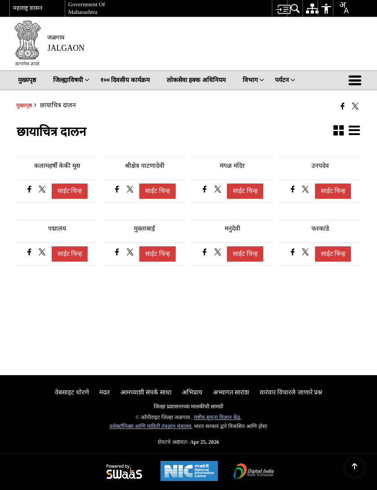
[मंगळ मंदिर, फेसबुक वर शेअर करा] (205, 190)
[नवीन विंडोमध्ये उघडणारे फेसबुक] (342, 106)
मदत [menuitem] (104, 392)
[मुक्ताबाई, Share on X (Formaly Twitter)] (130, 253)
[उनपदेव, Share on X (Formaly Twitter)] (305, 190)
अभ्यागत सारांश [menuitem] (231, 392)
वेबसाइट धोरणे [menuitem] (72, 392)
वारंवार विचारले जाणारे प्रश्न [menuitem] (291, 392)
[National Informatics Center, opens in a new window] (189, 472)
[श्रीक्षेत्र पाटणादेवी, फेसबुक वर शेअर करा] (118, 190)
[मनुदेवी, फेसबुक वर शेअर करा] (205, 253)
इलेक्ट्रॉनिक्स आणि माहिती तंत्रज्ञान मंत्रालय (150, 426)
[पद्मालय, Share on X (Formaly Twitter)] (42, 253)
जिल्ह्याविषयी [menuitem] (71, 80)
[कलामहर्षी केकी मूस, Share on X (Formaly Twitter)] (42, 190)
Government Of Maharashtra (86, 8)
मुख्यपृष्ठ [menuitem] (27, 80)
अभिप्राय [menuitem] (192, 392)
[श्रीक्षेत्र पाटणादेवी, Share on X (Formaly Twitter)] (130, 190)
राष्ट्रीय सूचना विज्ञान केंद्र (217, 417)
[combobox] (340, 7)
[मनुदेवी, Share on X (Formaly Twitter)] (217, 253)
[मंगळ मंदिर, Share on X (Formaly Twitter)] (217, 190)
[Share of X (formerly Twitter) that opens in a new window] (355, 106)
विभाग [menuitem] (253, 80)
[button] (357, 80)
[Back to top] (355, 468)
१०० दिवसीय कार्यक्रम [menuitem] (125, 80)
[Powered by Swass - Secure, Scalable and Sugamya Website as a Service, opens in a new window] (124, 472)
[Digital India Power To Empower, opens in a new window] (253, 472)
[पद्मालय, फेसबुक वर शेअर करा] (30, 253)
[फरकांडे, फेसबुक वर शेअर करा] (293, 253)
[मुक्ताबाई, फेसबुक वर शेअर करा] (118, 253)
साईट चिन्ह (70, 191)
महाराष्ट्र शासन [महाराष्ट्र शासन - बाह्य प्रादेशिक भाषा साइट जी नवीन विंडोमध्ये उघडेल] (27, 7)
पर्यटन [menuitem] (285, 80)
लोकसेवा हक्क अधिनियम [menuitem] (196, 80)
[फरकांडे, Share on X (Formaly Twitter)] (305, 253)
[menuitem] (279, 8)
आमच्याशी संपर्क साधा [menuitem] (146, 392)
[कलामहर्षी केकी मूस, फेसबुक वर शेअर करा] (30, 190)
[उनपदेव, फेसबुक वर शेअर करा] (293, 190)
